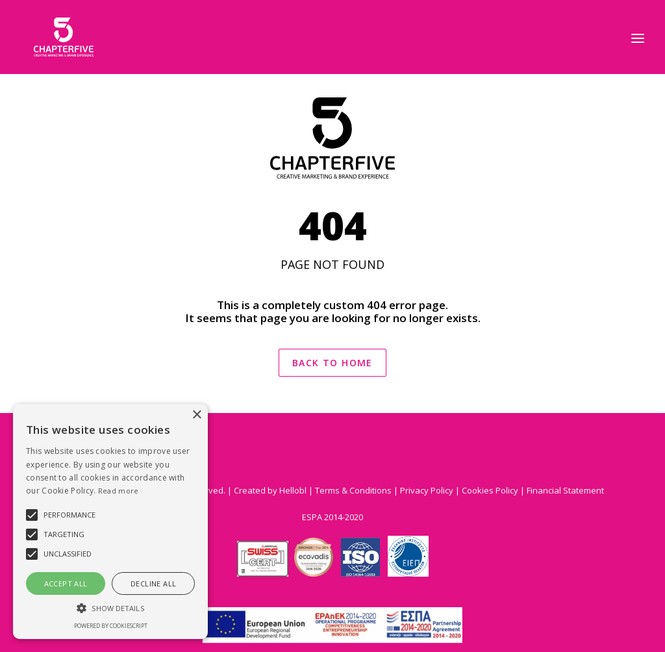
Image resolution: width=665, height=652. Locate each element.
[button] (110, 607)
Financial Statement (565, 490)
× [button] (196, 415)
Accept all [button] (66, 583)
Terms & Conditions (354, 490)
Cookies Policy (490, 490)
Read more (118, 490)
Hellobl (293, 490)
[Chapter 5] (51, 37)
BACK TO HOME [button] (332, 363)
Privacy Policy (426, 490)
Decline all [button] (153, 583)
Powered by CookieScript (110, 625)
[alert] (110, 521)
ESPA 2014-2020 (332, 517)
